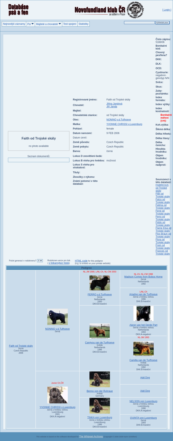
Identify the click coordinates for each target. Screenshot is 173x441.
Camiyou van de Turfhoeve (100, 333)
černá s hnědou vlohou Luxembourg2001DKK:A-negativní (57, 413)
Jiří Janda (111, 106)
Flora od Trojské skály (163, 241)
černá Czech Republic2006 (21, 350)
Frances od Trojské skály (163, 252)
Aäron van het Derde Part (143, 316)
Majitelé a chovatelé (48, 24)
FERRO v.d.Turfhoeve (100, 285)
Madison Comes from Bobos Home (143, 276)
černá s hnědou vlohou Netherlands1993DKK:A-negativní (143, 330)
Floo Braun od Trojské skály (163, 235)
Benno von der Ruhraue (100, 382)
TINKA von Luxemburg (100, 408)
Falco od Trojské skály (163, 201)
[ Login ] (166, 9)
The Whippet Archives (91, 436)
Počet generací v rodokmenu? (22, 261)
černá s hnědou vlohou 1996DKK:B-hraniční (143, 299)
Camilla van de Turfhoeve (143, 351)
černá (57, 331)
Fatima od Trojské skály (163, 206)
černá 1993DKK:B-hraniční (143, 422)
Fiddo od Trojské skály (163, 224)
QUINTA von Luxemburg (143, 417)
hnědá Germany (99, 395)
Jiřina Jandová (114, 103)
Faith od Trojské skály (21, 345)
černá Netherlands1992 (143, 281)
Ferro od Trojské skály (163, 218)
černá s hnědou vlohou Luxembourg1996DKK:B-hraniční (99, 423)
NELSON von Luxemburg (143, 401)
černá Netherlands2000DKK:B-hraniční (100, 300)
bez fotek (64, 263)
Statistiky (83, 23)
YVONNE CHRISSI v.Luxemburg (124, 124)
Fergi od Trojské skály (163, 212)
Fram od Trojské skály (163, 247)
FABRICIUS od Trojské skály (162, 188)
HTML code (81, 260)
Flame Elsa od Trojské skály (163, 229)
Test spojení (69, 23)
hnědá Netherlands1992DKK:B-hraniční (143, 366)
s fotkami (54, 263)
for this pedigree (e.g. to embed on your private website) (92, 262)
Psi (30, 24)
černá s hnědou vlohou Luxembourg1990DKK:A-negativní (143, 407)
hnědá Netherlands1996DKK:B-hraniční (100, 348)
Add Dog (145, 377)
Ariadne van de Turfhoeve (143, 294)
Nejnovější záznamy (14, 23)
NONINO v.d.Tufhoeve (118, 119)
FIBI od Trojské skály (163, 195)
